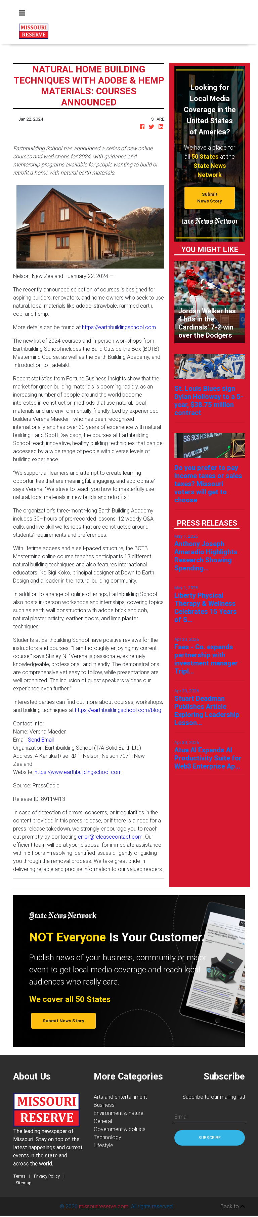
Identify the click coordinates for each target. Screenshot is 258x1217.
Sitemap (24, 1183)
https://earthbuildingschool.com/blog (118, 710)
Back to (232, 1206)
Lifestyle (103, 1145)
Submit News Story (209, 197)
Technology (107, 1137)
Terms (19, 1176)
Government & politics (119, 1129)
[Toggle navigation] (22, 13)
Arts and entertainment (120, 1096)
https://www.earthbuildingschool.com (78, 772)
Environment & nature (118, 1113)
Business (104, 1104)
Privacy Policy (47, 1176)
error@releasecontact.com (110, 836)
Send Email (41, 739)
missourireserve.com (103, 1206)
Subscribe (210, 1138)
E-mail (181, 1116)
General (103, 1121)
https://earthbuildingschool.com (119, 327)
